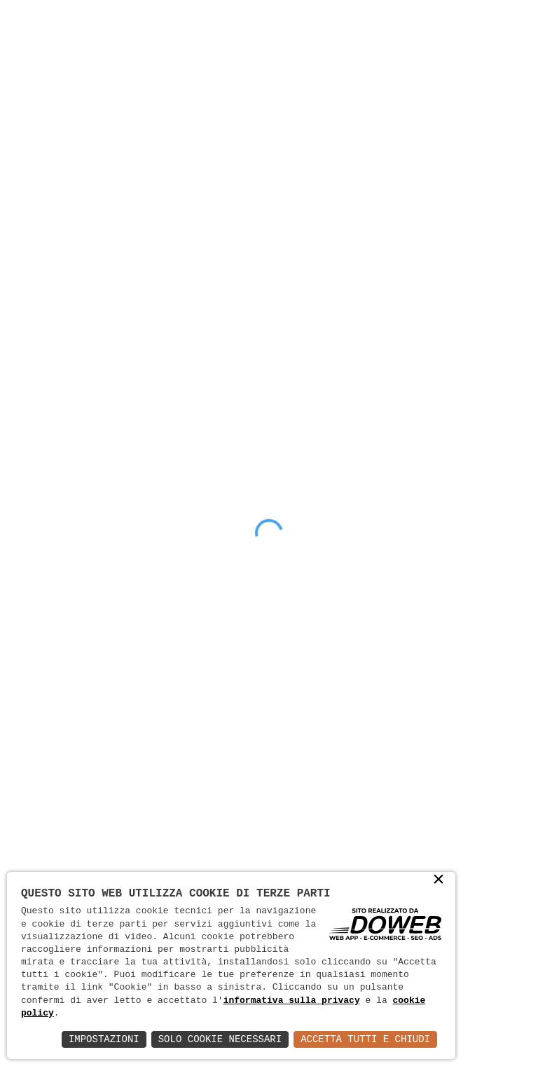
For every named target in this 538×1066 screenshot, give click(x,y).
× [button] (438, 880)
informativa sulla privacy (291, 1001)
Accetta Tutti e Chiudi (365, 1039)
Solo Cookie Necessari (220, 1039)
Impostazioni (104, 1039)
